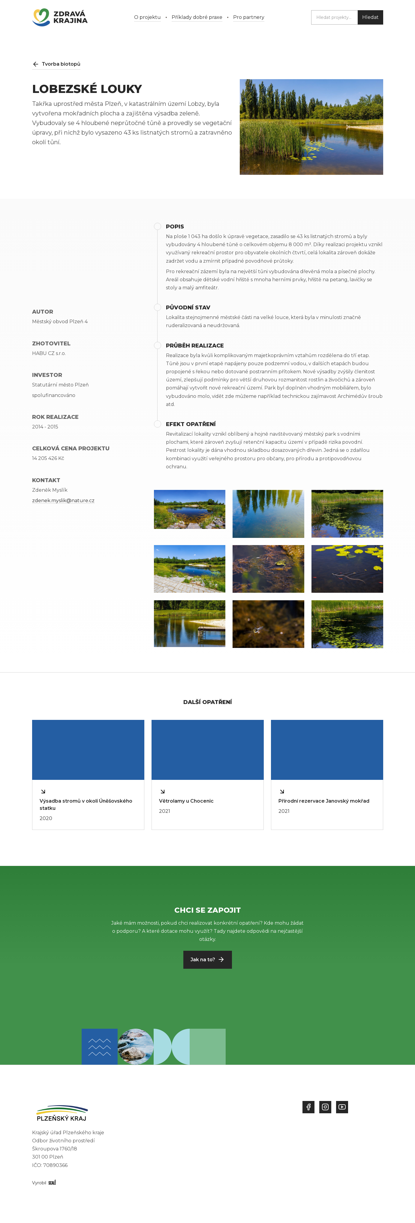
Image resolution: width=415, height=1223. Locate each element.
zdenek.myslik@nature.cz (63, 500)
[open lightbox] (190, 509)
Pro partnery (248, 17)
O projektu (147, 17)
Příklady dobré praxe (197, 17)
